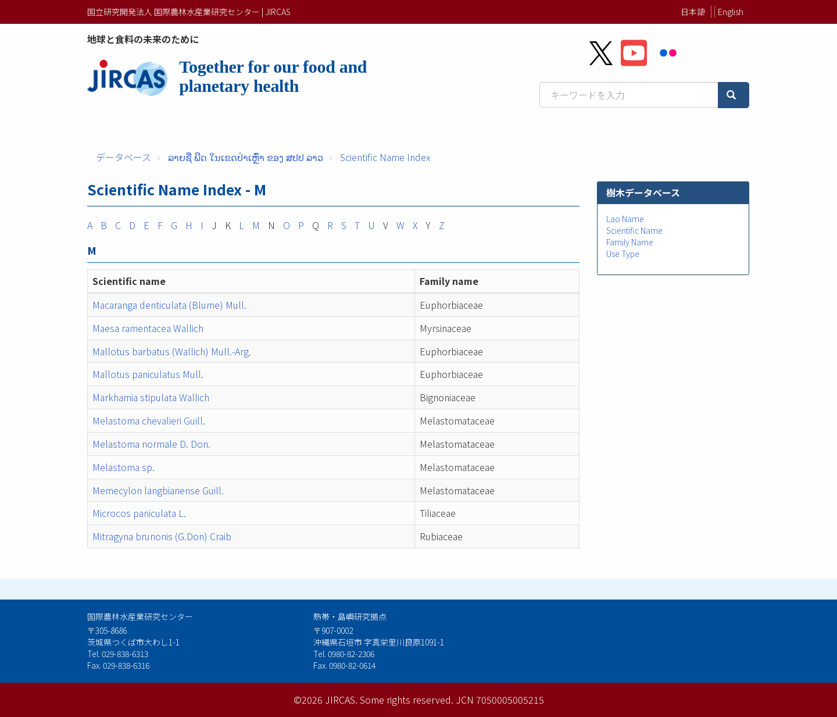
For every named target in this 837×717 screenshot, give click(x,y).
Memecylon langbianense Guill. (158, 490)
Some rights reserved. (406, 700)
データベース (123, 157)
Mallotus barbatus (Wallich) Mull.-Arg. (171, 351)
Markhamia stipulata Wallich (150, 397)
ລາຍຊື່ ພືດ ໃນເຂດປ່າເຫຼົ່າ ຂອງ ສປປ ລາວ (245, 157)
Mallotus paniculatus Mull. (147, 374)
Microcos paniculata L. (139, 513)
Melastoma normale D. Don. (151, 444)
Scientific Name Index (385, 157)
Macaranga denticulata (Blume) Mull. (169, 305)
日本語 (693, 11)
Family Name (629, 242)
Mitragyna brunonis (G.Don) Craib (161, 536)
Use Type (622, 253)
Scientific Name (634, 230)
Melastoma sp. (123, 467)
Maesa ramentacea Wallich (147, 328)
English (730, 11)
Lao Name (625, 218)
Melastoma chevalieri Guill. (148, 420)
